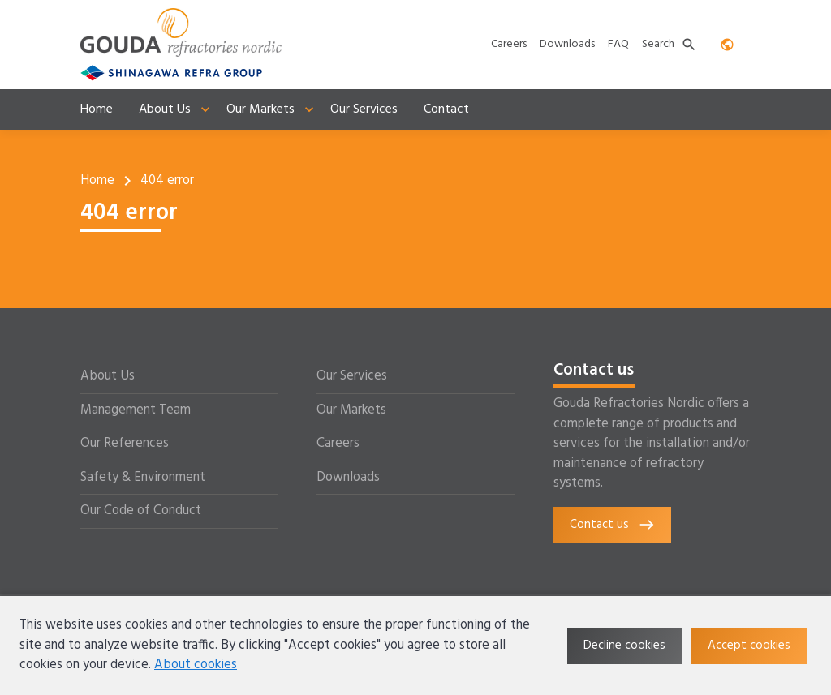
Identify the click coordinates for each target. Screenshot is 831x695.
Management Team (135, 410)
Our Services (351, 376)
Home (97, 180)
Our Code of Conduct (140, 510)
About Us (107, 376)
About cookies (195, 665)
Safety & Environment (142, 477)
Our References (124, 443)
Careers (338, 443)
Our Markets (351, 410)
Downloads (348, 477)
